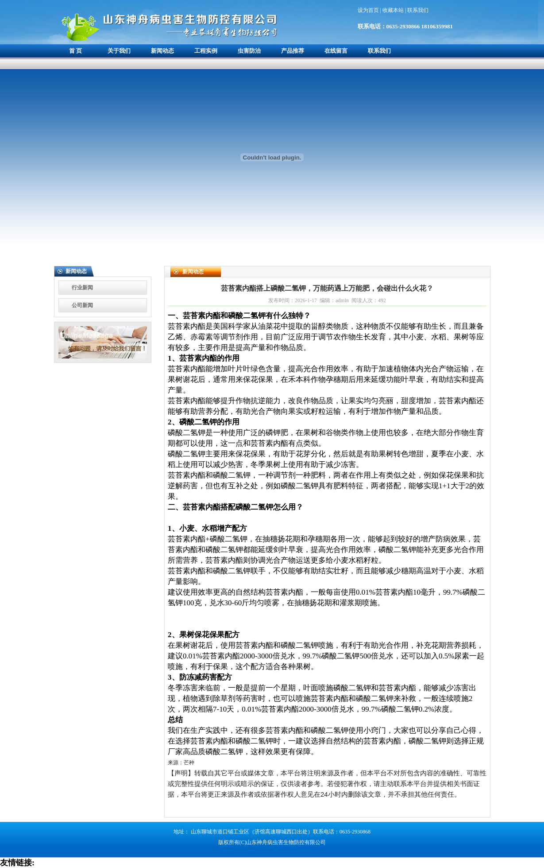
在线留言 (335, 50)
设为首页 (369, 10)
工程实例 (205, 50)
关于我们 (119, 50)
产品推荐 (292, 50)
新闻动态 (162, 50)
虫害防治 (249, 50)
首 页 (75, 50)
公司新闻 (82, 305)
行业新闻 (82, 287)
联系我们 (417, 10)
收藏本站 (393, 10)
